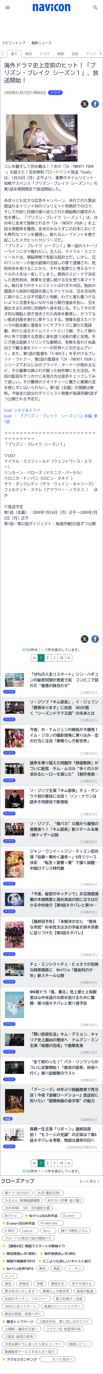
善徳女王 (57, 1283)
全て (14, 54)
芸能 (75, 54)
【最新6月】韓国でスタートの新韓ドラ (36, 1246)
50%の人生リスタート (20, 1306)
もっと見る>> (57, 1359)
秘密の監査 (85, 1291)
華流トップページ (20, 1321)
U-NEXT (10, 1230)
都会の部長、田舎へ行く (23, 1314)
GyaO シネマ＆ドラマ (22, 410)
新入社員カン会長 (69, 1299)
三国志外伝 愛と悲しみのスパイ (64, 1321)
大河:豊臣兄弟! (49, 1193)
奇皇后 (24, 1283)
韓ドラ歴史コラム (74, 1230)
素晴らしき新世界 (55, 1291)
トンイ (10, 1276)
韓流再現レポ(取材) (22, 1253)
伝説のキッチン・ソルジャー (26, 1299)
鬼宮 (8, 1283)
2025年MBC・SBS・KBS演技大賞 (27, 1208)
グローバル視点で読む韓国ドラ (28, 1238)
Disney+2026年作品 (21, 1223)
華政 (42, 1268)
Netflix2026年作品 (43, 1216)
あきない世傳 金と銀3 (64, 1200)
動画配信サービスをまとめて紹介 (30, 1351)
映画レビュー (79, 1344)
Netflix (12, 1215)
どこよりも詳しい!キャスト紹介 (67, 1261)
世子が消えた (82, 1283)
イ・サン (74, 1268)
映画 (60, 54)
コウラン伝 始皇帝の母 (63, 1329)
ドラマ (45, 54)
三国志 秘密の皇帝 (19, 1336)
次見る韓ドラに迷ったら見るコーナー (33, 1344)
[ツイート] (84, 104)
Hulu (48, 1230)
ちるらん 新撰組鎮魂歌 (22, 1200)
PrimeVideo (51, 1223)
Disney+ (70, 1215)
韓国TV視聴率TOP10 (21, 1261)
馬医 (56, 1268)
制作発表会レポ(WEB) (60, 1253)
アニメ (91, 54)
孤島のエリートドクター (62, 1306)
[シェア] (95, 104)
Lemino (29, 1230)
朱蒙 (40, 1283)
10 (81, 658)
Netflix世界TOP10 (20, 1268)
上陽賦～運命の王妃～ (21, 1329)
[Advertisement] (51, 27)
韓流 (28, 54)
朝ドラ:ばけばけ (17, 1193)
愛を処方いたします (20, 1291)
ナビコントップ (13, 43)
